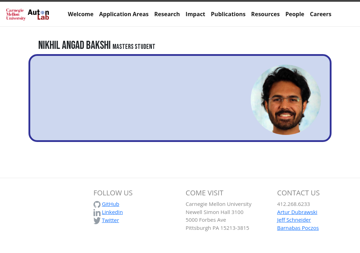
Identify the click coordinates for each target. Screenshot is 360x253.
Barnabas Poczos (298, 227)
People (294, 14)
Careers (321, 14)
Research (167, 14)
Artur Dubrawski (297, 211)
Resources (265, 14)
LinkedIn (112, 211)
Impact (195, 14)
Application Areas (124, 14)
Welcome (81, 14)
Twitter (110, 219)
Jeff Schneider (294, 219)
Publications (228, 14)
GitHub (110, 203)
